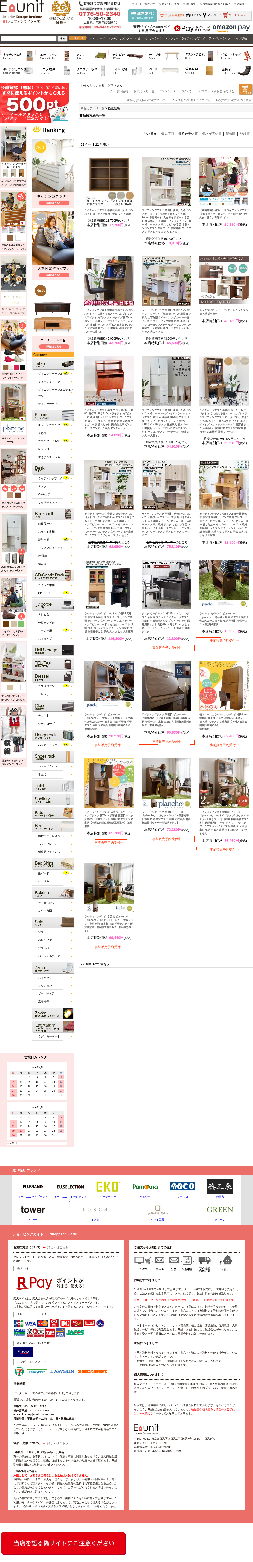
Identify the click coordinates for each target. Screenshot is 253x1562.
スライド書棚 (46, 531)
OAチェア (44, 494)
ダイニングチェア (49, 381)
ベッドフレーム (47, 843)
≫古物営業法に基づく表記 (215, 4)
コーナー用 (45, 630)
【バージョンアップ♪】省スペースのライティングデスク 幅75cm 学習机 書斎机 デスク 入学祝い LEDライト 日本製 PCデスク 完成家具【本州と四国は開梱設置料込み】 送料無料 (108, 819)
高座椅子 (43, 1001)
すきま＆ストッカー (50, 457)
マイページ (167, 91)
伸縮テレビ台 (46, 622)
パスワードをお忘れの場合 (216, 91)
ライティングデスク (193, 38)
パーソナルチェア (49, 956)
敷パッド (43, 873)
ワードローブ (46, 723)
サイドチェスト (47, 502)
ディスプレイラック (50, 547)
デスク (42, 486)
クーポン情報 (119, 91)
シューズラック (47, 766)
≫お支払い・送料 (169, 4)
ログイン (187, 91)
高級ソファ (45, 939)
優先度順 (167, 134)
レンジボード (97, 38)
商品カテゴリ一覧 (92, 108)
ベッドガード (46, 881)
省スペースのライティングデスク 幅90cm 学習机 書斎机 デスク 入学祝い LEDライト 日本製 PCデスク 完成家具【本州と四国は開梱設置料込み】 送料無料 (223, 721)
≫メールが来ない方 (143, 4)
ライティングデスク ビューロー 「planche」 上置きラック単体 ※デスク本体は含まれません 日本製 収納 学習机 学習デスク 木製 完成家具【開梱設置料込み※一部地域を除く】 (108, 721)
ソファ (42, 932)
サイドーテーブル (49, 403)
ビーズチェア (46, 993)
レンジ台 (43, 448)
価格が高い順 (211, 134)
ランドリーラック (219, 38)
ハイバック (45, 977)
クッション (45, 985)
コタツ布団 (45, 910)
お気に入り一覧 (144, 91)
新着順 (230, 134)
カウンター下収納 (49, 440)
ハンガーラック (152, 38)
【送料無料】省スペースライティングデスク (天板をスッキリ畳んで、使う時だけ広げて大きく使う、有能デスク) (224, 214)
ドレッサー (172, 38)
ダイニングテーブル (50, 373)
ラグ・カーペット (49, 1036)
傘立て (42, 774)
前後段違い (45, 523)
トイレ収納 (240, 38)
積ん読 (42, 563)
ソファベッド (46, 948)
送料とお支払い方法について (146, 100)
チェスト (43, 715)
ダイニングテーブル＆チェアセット (56, 392)
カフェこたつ (46, 902)
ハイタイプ (45, 638)
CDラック (44, 593)
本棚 (137, 38)
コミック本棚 (46, 585)
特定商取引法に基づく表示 (234, 100)
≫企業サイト (241, 4)
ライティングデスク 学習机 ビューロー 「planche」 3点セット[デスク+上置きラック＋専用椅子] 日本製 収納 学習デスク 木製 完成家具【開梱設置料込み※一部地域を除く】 (108, 923)
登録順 (245, 134)
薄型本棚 (43, 539)
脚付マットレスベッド (51, 835)
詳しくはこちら (57, 1248)
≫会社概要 (189, 4)
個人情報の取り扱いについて (191, 100)
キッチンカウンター (120, 38)
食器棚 (42, 433)
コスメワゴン (46, 686)
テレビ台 (43, 614)
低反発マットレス (49, 851)
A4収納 (42, 555)
